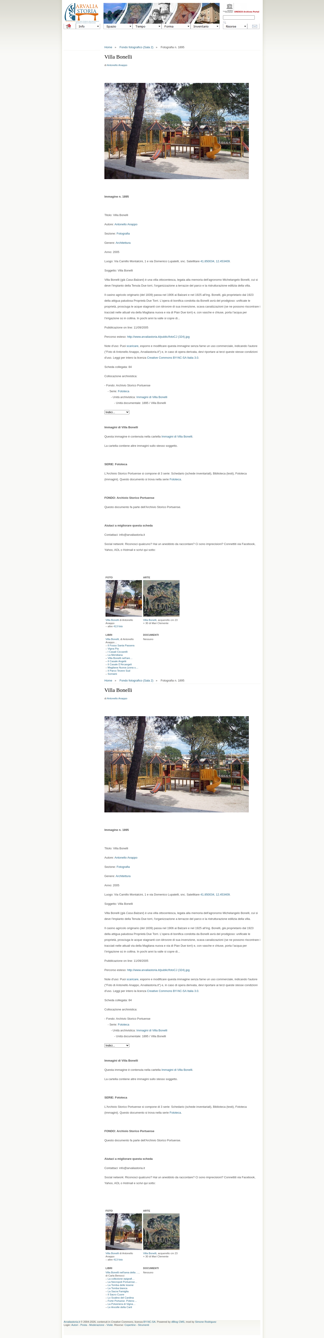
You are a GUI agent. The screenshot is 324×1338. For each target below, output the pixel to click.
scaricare (133, 346)
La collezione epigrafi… (121, 1278)
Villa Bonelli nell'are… (120, 658)
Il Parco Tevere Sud (119, 670)
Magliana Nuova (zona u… (123, 667)
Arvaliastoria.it (72, 1321)
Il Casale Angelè (117, 661)
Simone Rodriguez (205, 1321)
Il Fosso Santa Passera (121, 645)
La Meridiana (115, 655)
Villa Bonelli (112, 620)
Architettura (123, 242)
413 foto (118, 626)
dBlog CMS (177, 1321)
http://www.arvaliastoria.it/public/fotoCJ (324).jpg (158, 336)
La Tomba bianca (117, 1288)
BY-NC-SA (149, 1321)
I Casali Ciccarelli (118, 651)
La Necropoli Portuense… (122, 1282)
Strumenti (143, 1325)
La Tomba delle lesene (121, 1285)
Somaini (112, 673)
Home (108, 47)
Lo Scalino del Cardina (121, 1297)
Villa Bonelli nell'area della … (122, 1272)
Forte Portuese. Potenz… (122, 1300)
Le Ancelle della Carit (120, 1307)
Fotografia (123, 233)
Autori (74, 1325)
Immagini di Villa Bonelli (151, 397)
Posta (83, 1325)
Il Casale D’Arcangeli (120, 664)
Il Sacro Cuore (116, 1294)
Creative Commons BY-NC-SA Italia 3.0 (172, 357)
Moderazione (96, 1325)
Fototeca (123, 391)
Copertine (130, 1325)
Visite (110, 1325)
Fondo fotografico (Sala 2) (136, 47)
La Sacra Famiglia (118, 1291)
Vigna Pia (113, 648)
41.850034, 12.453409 (215, 261)
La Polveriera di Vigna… (122, 1304)
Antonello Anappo (117, 65)
